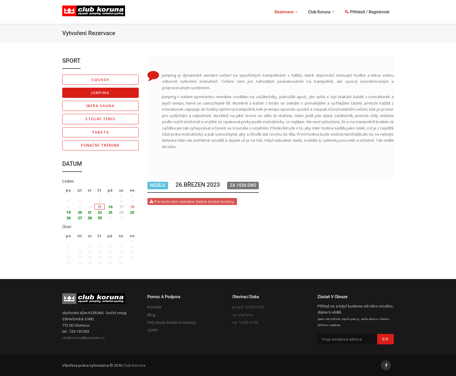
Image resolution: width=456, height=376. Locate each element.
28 (90, 217)
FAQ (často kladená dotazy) (171, 322)
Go (385, 339)
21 (90, 212)
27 (80, 217)
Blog (151, 314)
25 (132, 212)
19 (68, 212)
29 (99, 217)
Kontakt (154, 307)
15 (99, 206)
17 (121, 206)
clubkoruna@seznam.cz (83, 337)
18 (132, 206)
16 (110, 206)
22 (99, 212)
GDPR (152, 330)
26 (68, 217)
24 (121, 212)
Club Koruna (134, 365)
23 (110, 212)
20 (80, 212)
